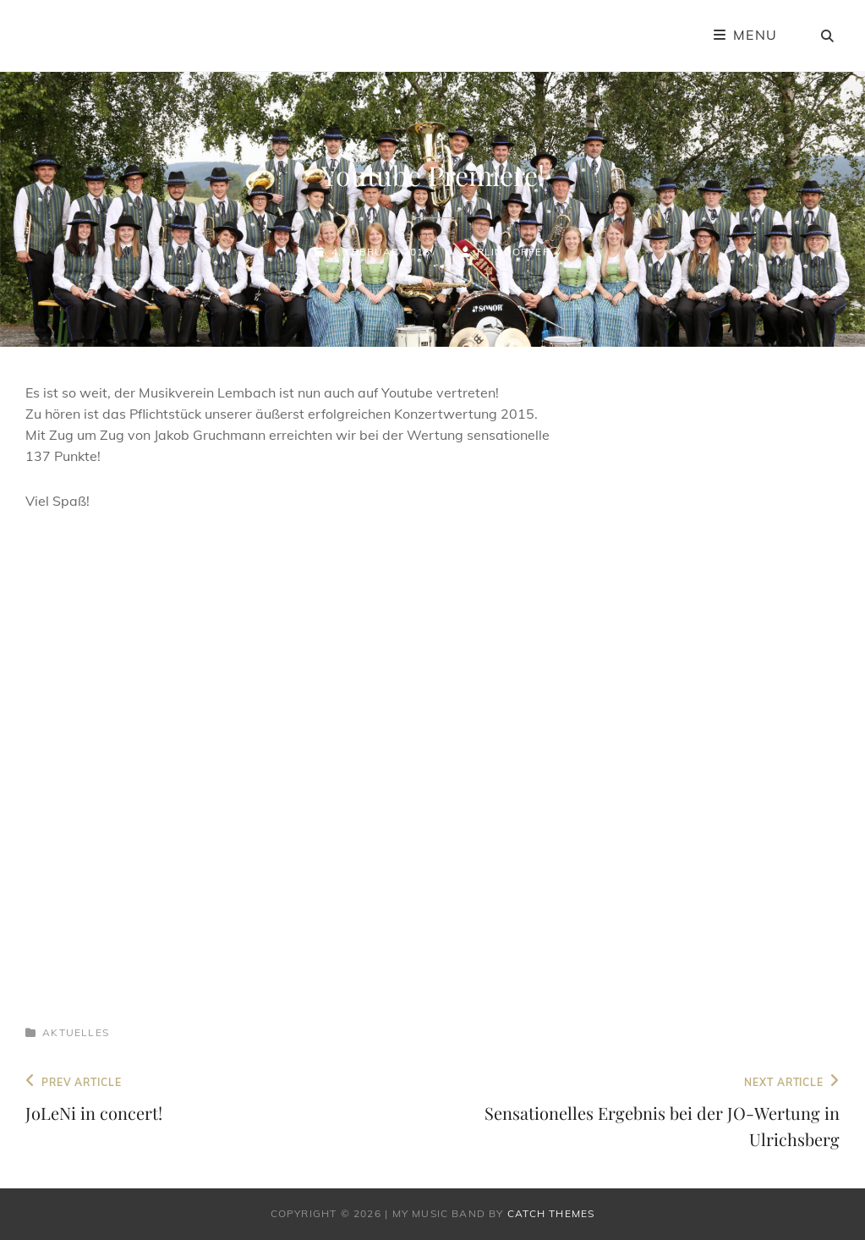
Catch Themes (550, 1213)
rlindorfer (513, 251)
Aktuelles (75, 1032)
